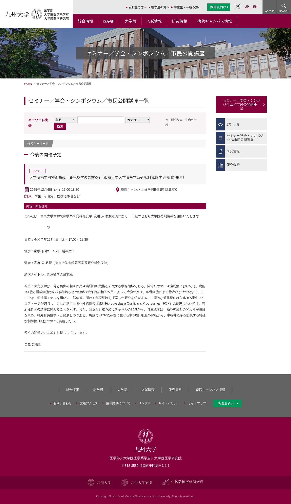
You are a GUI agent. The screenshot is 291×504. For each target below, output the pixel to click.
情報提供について (118, 403)
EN (255, 7)
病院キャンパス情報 (214, 20)
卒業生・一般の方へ (187, 7)
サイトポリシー (169, 403)
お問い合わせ (63, 403)
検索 (60, 126)
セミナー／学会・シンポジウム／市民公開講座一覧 (241, 104)
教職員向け (218, 7)
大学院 (130, 20)
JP (247, 7)
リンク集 (144, 403)
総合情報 (85, 20)
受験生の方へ (138, 7)
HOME (28, 83)
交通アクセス (89, 403)
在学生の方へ (160, 7)
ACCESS (269, 11)
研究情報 (179, 20)
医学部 (109, 20)
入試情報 (154, 20)
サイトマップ (197, 403)
